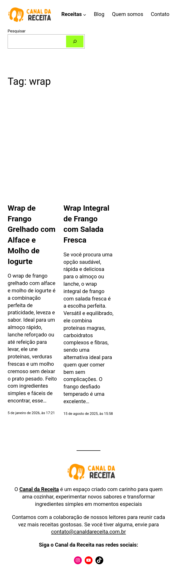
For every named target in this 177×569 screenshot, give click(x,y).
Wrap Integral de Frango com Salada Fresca (86, 223)
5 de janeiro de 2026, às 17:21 (31, 413)
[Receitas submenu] (84, 14)
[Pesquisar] (74, 42)
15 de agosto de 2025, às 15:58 (88, 414)
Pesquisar (17, 31)
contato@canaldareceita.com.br (88, 532)
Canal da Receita (39, 489)
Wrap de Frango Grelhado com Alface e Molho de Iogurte (32, 234)
